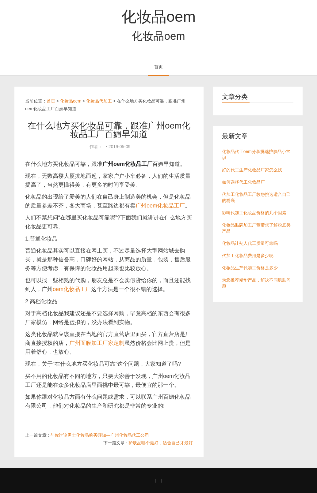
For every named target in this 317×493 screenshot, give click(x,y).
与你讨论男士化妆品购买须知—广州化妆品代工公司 (99, 435)
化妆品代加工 (99, 101)
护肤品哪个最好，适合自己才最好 (160, 442)
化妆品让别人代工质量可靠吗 (250, 243)
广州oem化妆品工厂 (160, 206)
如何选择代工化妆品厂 (243, 182)
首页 (158, 66)
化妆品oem (158, 16)
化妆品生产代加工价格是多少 (250, 267)
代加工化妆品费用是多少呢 (247, 255)
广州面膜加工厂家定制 (96, 343)
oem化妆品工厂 (72, 289)
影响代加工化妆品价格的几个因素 (254, 212)
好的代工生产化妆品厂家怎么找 (252, 169)
